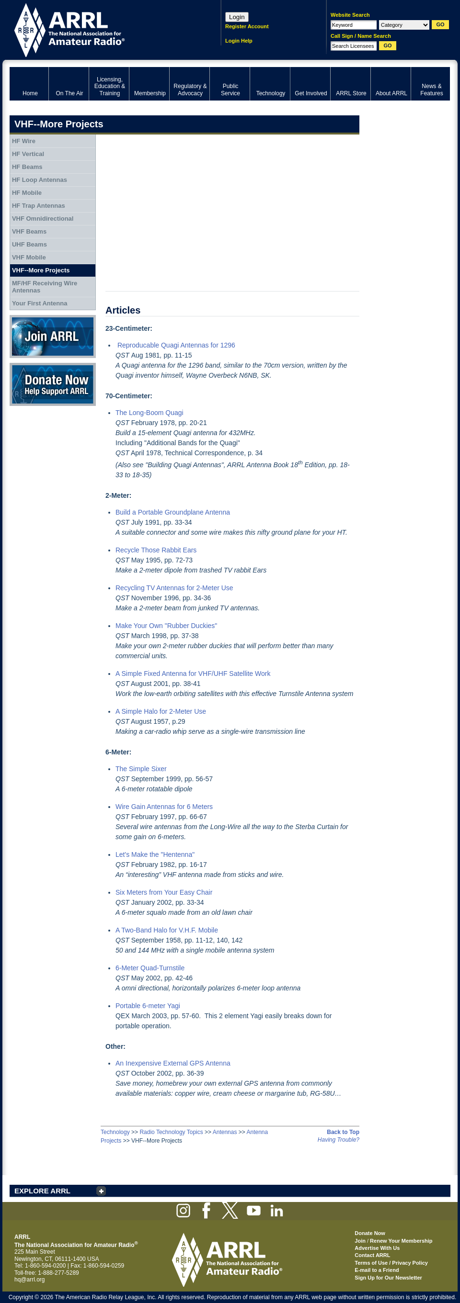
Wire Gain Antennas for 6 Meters (164, 806)
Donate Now (53, 384)
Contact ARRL (372, 1255)
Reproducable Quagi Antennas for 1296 (176, 345)
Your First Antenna (40, 303)
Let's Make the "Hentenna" (155, 854)
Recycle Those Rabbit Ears (155, 550)
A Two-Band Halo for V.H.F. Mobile (166, 930)
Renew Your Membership (401, 1241)
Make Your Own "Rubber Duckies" (166, 625)
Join (360, 1241)
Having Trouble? (338, 1139)
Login (237, 17)
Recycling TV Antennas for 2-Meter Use (174, 588)
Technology (115, 1132)
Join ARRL (53, 336)
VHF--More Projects (41, 270)
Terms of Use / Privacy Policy (391, 1263)
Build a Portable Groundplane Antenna (172, 512)
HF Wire (23, 141)
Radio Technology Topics (171, 1132)
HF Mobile (27, 192)
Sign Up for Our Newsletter (388, 1278)
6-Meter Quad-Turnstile (149, 968)
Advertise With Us (377, 1248)
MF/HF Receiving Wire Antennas (44, 287)
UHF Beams (29, 244)
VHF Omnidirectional (43, 218)
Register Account (247, 26)
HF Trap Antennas (38, 205)
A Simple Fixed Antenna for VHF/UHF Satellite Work (192, 673)
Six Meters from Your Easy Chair (163, 892)
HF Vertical (28, 153)
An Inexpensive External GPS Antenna (172, 1063)
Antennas (225, 1132)
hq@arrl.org (29, 1279)
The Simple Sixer (141, 769)
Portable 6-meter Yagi (147, 1006)
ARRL (102, 29)
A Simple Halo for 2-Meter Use (160, 711)
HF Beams (27, 166)
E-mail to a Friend (377, 1270)
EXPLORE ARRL (42, 1191)
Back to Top (343, 1132)
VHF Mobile (29, 257)
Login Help (239, 41)
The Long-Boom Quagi (149, 412)
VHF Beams (29, 231)
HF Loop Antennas (39, 179)
